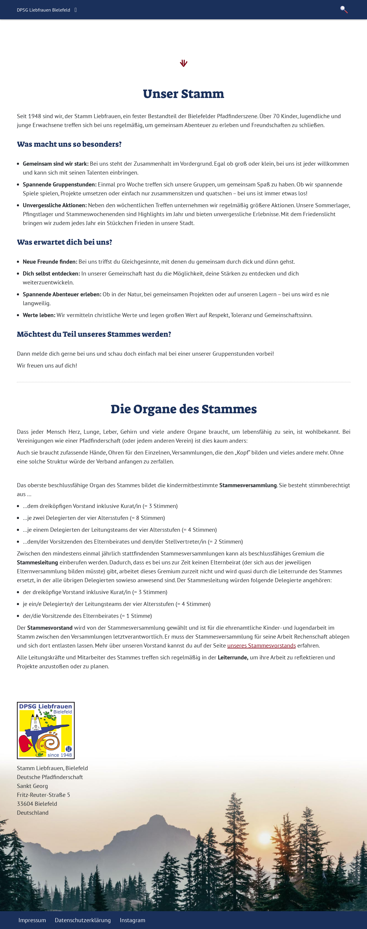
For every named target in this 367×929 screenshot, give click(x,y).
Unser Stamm (182, 34)
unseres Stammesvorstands (261, 645)
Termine (145, 34)
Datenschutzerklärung (83, 920)
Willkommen (76, 34)
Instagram (132, 920)
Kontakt (219, 34)
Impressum (32, 920)
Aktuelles (114, 34)
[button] (344, 9)
